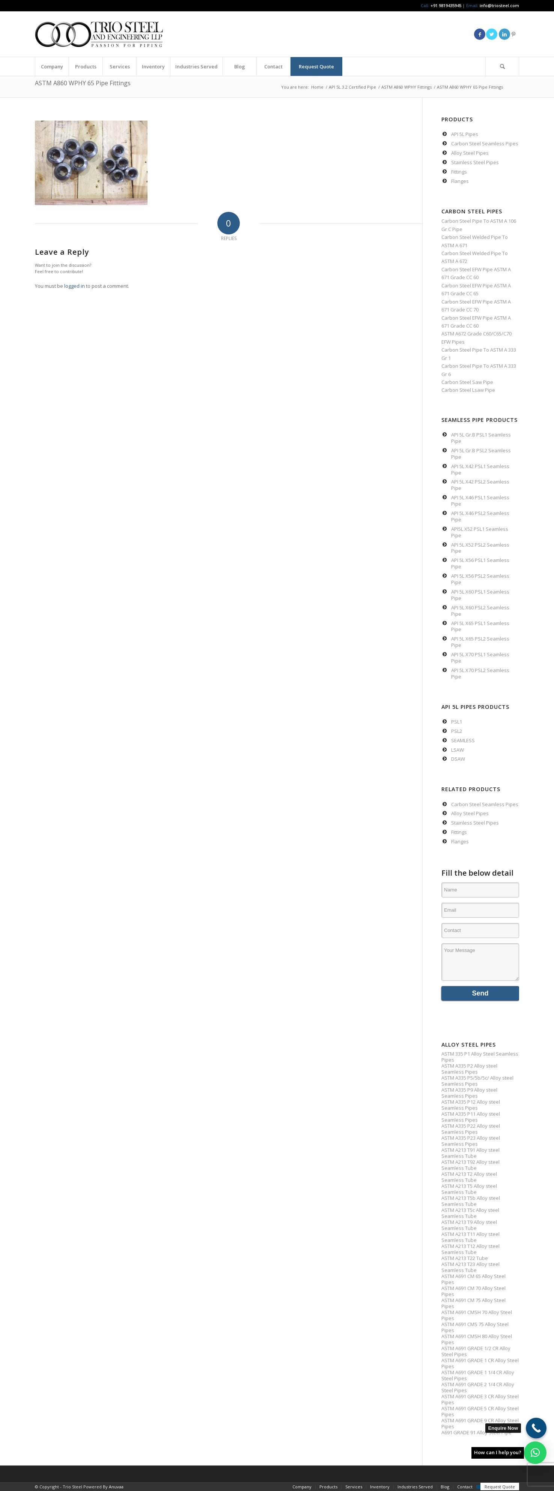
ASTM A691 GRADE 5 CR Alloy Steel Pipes (480, 1411)
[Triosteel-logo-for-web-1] (99, 34)
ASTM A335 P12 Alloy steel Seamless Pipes (470, 1104)
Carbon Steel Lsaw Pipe (468, 390)
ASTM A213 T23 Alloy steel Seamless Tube (470, 1267)
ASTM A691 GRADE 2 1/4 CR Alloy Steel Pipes (477, 1387)
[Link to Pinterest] (513, 34)
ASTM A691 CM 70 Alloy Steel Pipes (473, 1291)
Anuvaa (116, 1486)
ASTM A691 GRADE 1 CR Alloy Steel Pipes (480, 1363)
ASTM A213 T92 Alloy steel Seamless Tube (470, 1165)
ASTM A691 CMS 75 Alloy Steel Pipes (475, 1327)
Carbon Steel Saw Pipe (467, 382)
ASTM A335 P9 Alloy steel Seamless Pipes (469, 1092)
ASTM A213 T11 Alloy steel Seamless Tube (470, 1237)
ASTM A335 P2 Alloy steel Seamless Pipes (469, 1068)
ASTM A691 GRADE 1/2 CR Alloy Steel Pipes (475, 1351)
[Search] (502, 66)
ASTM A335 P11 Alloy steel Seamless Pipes (470, 1116)
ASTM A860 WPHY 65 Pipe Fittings (83, 83)
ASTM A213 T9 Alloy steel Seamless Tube (469, 1225)
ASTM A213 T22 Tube (464, 1258)
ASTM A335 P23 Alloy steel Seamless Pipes (470, 1140)
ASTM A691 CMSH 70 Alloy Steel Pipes (476, 1315)
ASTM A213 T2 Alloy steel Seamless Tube (469, 1177)
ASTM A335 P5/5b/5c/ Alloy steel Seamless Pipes (477, 1080)
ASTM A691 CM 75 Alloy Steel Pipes (473, 1303)
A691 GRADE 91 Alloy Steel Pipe (476, 1432)
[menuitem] (52, 66)
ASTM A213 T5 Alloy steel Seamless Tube (469, 1189)
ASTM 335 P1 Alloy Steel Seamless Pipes (479, 1056)
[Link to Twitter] (491, 34)
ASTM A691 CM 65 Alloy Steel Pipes (473, 1279)
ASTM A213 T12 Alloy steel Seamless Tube (470, 1249)
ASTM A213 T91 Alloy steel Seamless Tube (470, 1153)
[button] (535, 1452)
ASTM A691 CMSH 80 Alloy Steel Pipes (476, 1339)
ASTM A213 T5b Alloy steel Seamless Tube (470, 1201)
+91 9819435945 (446, 5)
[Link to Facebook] (479, 34)
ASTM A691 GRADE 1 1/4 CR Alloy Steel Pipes (477, 1375)
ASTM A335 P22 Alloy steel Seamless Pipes (470, 1128)
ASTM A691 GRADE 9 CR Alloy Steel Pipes (480, 1423)
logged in (74, 285)
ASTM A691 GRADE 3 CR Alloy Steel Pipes (480, 1399)
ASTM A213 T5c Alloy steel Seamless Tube (470, 1213)
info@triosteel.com (499, 5)
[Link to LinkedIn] (504, 34)
